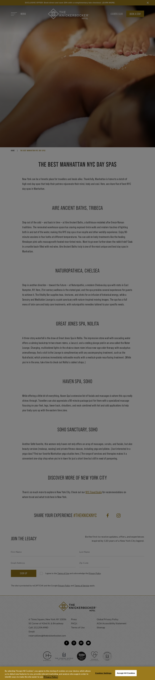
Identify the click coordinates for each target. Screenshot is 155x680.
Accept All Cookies (126, 675)
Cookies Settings (103, 675)
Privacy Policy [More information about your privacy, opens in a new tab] (50, 678)
